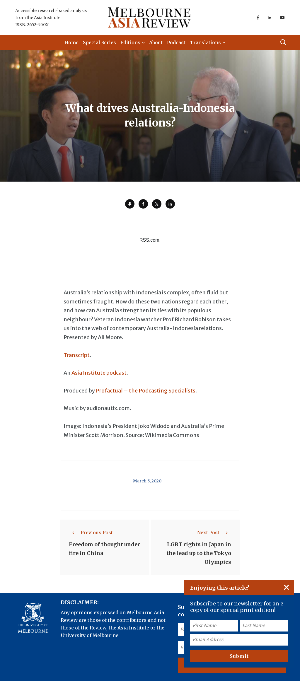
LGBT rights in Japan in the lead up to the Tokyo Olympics (198, 553)
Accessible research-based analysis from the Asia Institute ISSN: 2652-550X (51, 17)
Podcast (176, 42)
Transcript (77, 355)
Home (71, 42)
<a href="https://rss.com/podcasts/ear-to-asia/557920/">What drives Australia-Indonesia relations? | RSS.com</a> (150, 240)
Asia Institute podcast (99, 372)
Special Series (99, 42)
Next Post (214, 532)
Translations (205, 42)
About (156, 42)
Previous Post (91, 532)
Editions (130, 42)
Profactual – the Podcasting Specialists (145, 390)
